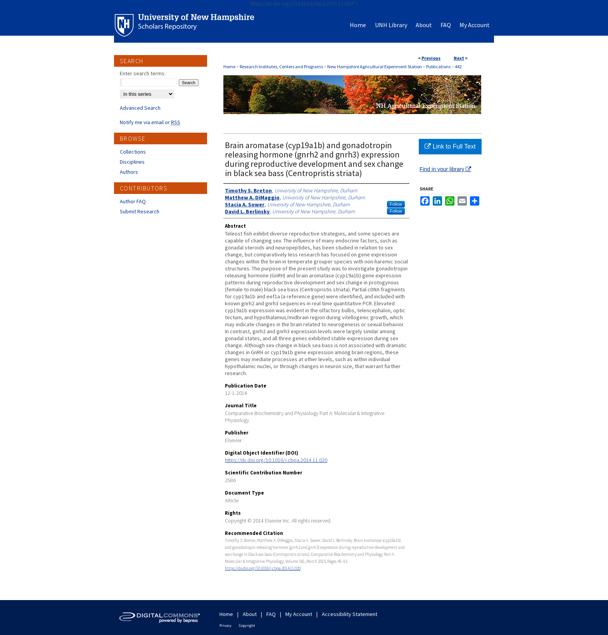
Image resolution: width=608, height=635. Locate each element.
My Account (298, 614)
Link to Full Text (450, 146)
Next (459, 58)
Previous (430, 58)
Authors (129, 171)
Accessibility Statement (349, 614)
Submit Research (139, 211)
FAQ (271, 614)
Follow (396, 204)
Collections (133, 151)
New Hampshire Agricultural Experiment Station (374, 66)
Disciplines (132, 161)
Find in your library (445, 169)
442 (458, 66)
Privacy (225, 625)
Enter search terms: (143, 73)
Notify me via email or (150, 122)
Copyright (247, 625)
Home (229, 66)
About (250, 614)
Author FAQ (133, 201)
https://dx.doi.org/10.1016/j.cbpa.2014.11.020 (276, 460)
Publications (438, 66)
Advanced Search (140, 107)
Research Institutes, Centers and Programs (281, 66)
